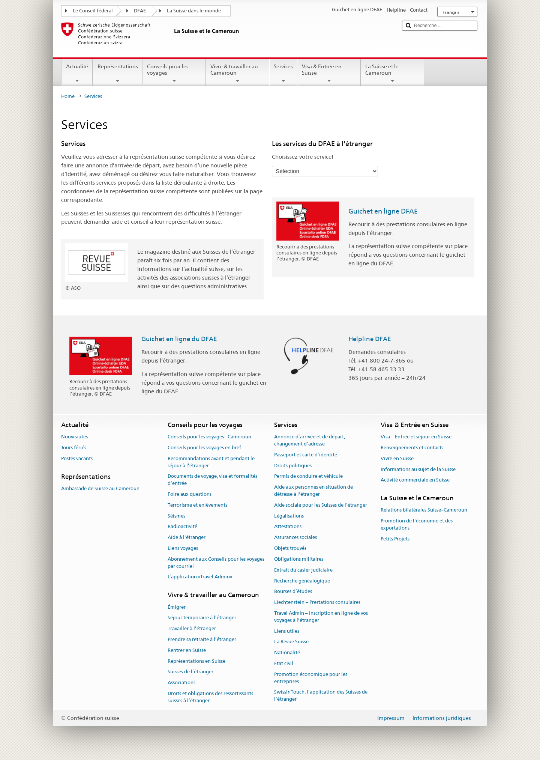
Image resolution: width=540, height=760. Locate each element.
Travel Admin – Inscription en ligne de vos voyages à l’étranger (321, 616)
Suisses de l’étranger (190, 672)
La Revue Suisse (291, 642)
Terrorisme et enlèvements (197, 505)
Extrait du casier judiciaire (303, 570)
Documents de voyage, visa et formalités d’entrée (212, 480)
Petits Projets (395, 539)
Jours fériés (73, 447)
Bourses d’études (293, 591)
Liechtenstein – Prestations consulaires (317, 602)
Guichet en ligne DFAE (383, 211)
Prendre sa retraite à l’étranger (202, 639)
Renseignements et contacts (412, 447)
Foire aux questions (190, 494)
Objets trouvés (290, 548)
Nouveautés (74, 436)
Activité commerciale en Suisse (415, 480)
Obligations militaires (298, 559)
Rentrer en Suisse (187, 650)
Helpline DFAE (369, 339)
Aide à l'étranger (187, 537)
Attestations (288, 527)
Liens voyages (183, 548)
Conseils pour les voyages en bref (204, 447)
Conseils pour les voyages (174, 73)
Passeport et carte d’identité (305, 455)
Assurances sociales (295, 537)
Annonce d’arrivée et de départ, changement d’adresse (309, 440)
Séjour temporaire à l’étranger (202, 618)
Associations (181, 683)
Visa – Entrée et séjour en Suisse (416, 436)
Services (283, 73)
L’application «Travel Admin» (200, 577)
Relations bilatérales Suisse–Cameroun (424, 510)
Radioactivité (182, 527)
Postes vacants (77, 458)
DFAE (140, 11)
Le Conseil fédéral (93, 11)
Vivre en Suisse (397, 458)
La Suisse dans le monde (194, 11)
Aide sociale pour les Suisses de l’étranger (320, 505)
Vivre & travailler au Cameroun (237, 73)
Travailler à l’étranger (192, 628)
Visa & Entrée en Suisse (329, 73)
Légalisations (289, 516)
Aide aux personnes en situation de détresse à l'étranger (313, 490)
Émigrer (177, 607)
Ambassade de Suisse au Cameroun (100, 488)
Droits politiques (293, 465)
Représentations (117, 73)
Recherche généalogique (302, 581)
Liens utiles (286, 631)
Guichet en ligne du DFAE (179, 339)
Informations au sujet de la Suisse (418, 469)
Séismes (176, 516)
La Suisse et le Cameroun (392, 73)
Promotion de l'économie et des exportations (417, 524)
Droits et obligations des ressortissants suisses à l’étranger (210, 697)
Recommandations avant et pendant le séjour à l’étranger (211, 462)
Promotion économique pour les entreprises (310, 677)
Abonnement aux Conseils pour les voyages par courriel (216, 562)
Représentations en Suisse (196, 661)
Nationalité (287, 652)
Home (68, 96)
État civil (283, 663)
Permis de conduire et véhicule (308, 476)
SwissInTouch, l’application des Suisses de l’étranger (321, 695)
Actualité (77, 73)
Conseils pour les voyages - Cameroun (209, 436)
